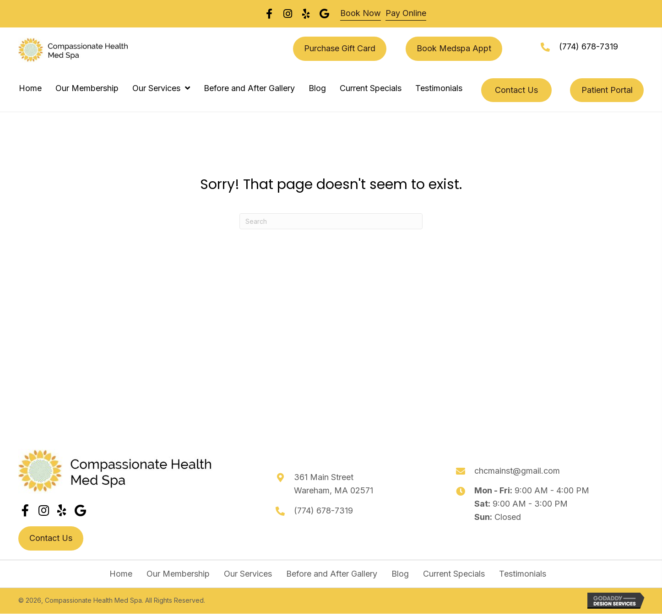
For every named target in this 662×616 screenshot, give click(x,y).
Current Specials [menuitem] (454, 573)
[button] (25, 510)
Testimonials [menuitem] (522, 573)
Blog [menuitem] (400, 573)
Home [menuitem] (120, 573)
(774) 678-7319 (588, 46)
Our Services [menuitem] (248, 573)
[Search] (331, 221)
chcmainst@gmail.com (517, 471)
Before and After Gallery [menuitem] (331, 573)
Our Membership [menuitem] (178, 573)
